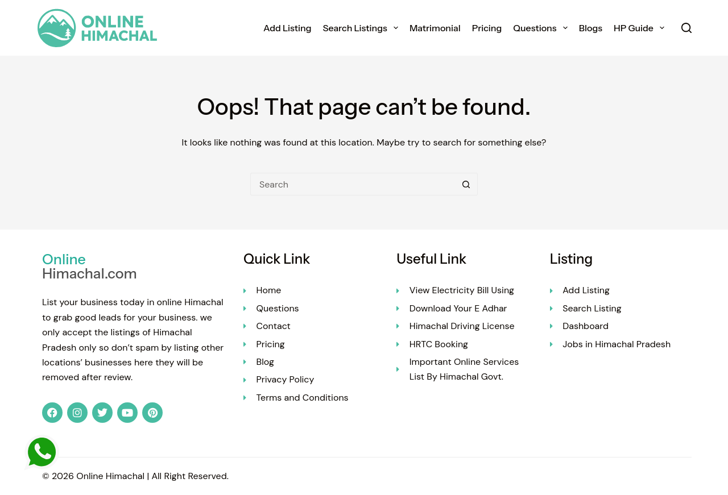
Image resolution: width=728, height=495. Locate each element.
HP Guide (641, 28)
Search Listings (362, 28)
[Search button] (466, 184)
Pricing (487, 28)
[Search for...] (352, 184)
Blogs (590, 28)
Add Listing (287, 28)
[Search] (686, 28)
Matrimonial (435, 28)
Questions (542, 28)
